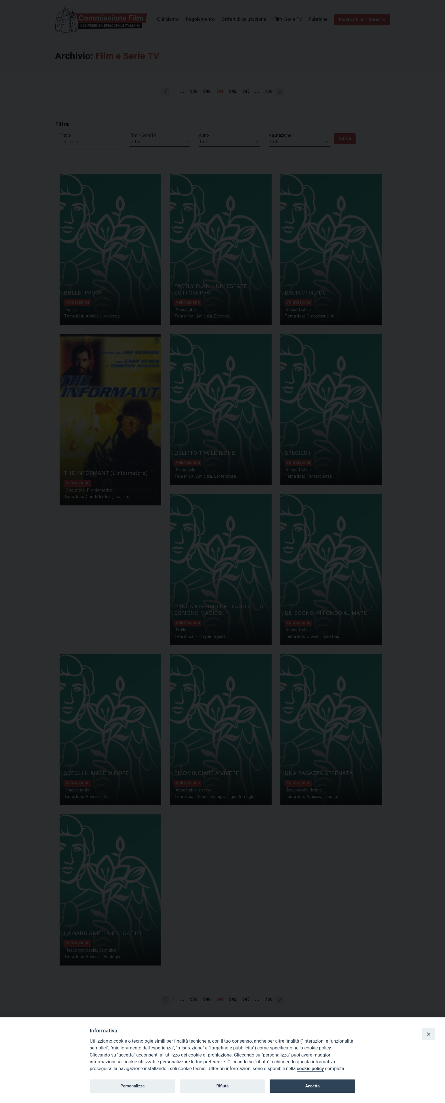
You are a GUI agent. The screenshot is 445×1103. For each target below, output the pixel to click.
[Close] (428, 1034)
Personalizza (132, 1086)
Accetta (312, 1086)
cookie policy (310, 1068)
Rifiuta (222, 1086)
